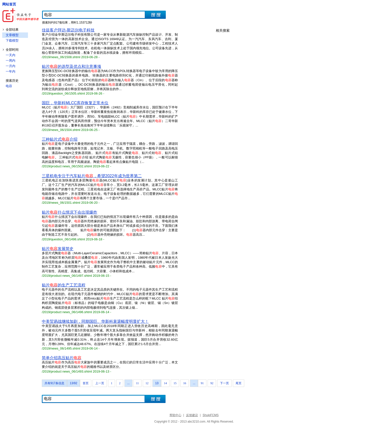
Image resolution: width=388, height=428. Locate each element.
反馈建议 (192, 415)
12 (147, 383)
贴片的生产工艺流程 (63, 285)
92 (211, 383)
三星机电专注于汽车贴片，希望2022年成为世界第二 (92, 176)
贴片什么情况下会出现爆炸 (69, 212)
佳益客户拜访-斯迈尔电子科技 (68, 30)
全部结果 (12, 29)
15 (174, 383)
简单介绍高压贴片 (61, 358)
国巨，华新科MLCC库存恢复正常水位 (75, 103)
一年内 (10, 71)
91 (202, 383)
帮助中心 (175, 415)
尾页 (239, 383)
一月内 (10, 66)
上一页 (99, 383)
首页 (86, 383)
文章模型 (12, 35)
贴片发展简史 (57, 249)
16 (184, 383)
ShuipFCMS (211, 415)
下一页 (224, 383)
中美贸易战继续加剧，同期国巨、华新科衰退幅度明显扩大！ (95, 321)
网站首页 (9, 4)
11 (137, 383)
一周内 (10, 60)
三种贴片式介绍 (59, 139)
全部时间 (12, 49)
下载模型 (12, 40)
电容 (9, 86)
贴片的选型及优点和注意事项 (71, 66)
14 (165, 383)
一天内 (10, 55)
